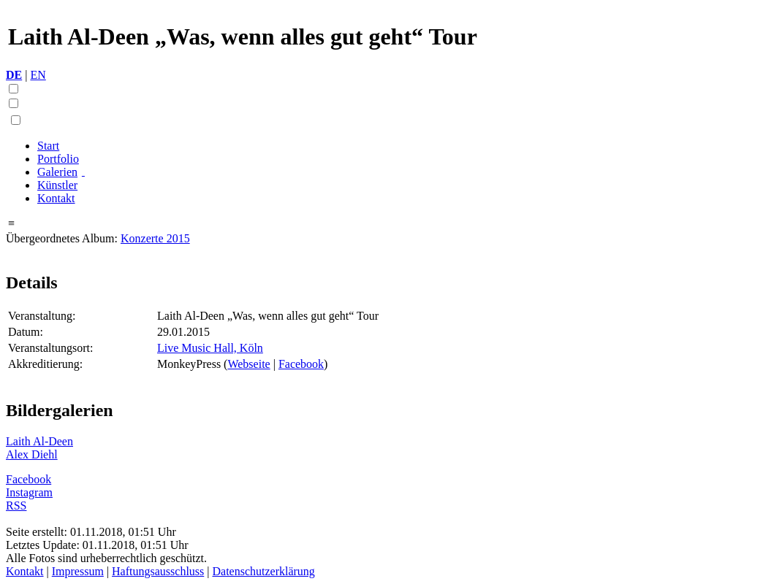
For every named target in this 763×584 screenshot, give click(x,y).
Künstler (57, 185)
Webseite (248, 364)
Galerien (57, 172)
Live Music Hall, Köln (210, 348)
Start (48, 145)
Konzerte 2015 (155, 238)
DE (14, 75)
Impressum (78, 571)
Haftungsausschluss (158, 571)
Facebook (301, 364)
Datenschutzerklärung (263, 571)
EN (37, 75)
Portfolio (58, 159)
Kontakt (56, 198)
